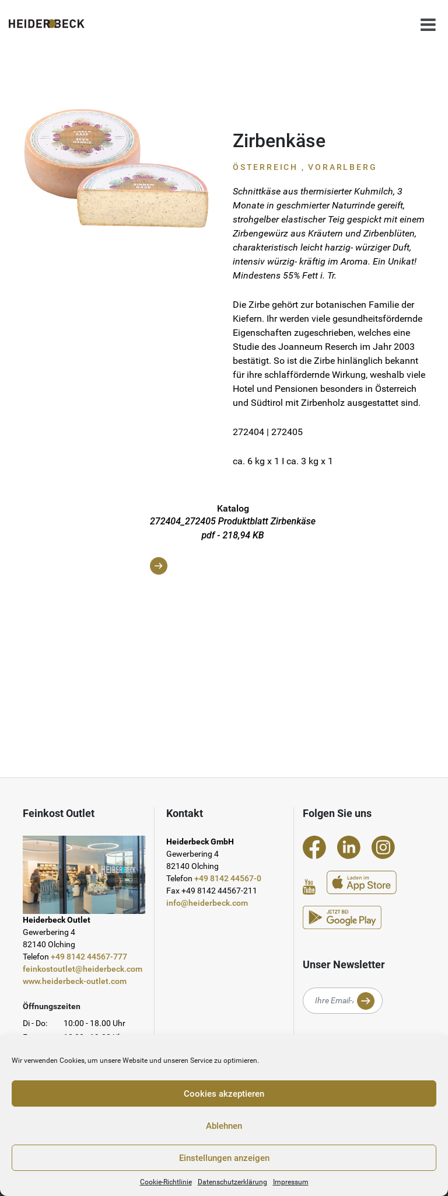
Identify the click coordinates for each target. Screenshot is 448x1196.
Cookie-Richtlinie (166, 1182)
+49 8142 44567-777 (89, 956)
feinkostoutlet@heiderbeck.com (82, 969)
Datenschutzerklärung (232, 1182)
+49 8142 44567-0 (227, 878)
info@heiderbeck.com (207, 903)
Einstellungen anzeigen (224, 1158)
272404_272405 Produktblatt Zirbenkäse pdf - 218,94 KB (233, 545)
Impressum (291, 1182)
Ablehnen (224, 1126)
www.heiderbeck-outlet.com (75, 981)
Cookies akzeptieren (224, 1094)
